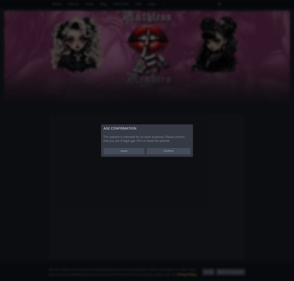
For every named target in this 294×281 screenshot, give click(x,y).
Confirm (169, 151)
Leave (124, 151)
